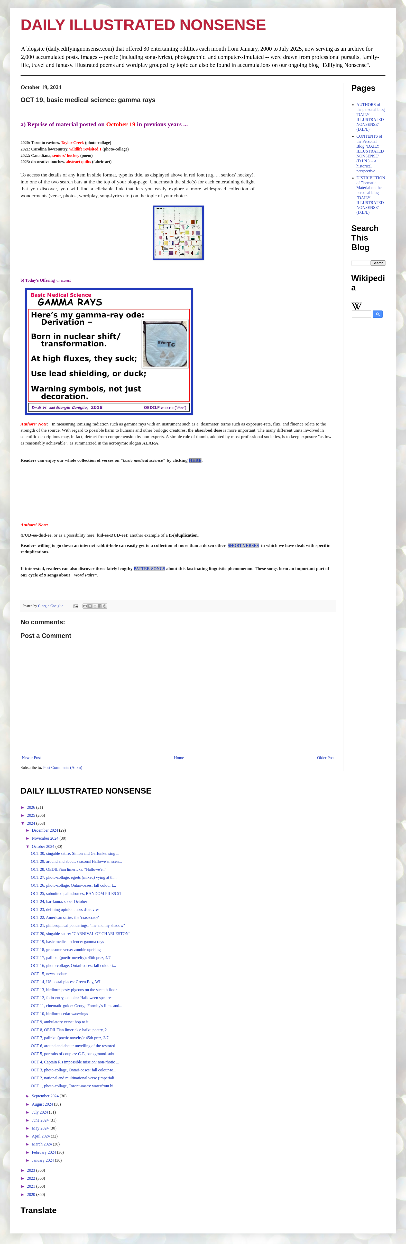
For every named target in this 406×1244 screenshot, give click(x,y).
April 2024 (41, 1136)
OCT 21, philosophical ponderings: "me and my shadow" (78, 925)
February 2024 (44, 1152)
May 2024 (41, 1128)
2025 (31, 815)
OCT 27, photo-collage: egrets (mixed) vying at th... (73, 877)
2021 (31, 1186)
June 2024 (41, 1120)
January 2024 (43, 1160)
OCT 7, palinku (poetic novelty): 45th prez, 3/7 (69, 1038)
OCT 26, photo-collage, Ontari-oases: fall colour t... (73, 885)
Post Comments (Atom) (62, 767)
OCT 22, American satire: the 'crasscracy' (65, 917)
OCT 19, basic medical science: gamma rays (67, 941)
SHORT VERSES (243, 545)
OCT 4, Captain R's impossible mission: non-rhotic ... (75, 1062)
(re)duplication (183, 535)
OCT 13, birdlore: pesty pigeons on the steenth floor (74, 990)
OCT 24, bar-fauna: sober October (59, 901)
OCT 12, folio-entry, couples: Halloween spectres (71, 998)
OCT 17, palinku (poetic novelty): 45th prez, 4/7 (70, 957)
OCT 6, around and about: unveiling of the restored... (74, 1046)
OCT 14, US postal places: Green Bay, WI (65, 982)
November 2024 (46, 838)
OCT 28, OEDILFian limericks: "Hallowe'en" (68, 869)
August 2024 (43, 1104)
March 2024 (42, 1144)
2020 (31, 1194)
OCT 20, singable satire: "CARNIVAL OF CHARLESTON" (80, 933)
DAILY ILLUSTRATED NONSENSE (143, 24)
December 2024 (45, 830)
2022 (31, 1178)
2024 (31, 823)
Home (179, 758)
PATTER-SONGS (149, 568)
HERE (195, 460)
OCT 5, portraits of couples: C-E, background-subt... (74, 1054)
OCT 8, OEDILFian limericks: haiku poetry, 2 (69, 1030)
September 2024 (46, 1096)
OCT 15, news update (49, 974)
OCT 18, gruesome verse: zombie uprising (66, 949)
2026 (31, 807)
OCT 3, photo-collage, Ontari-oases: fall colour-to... (73, 1070)
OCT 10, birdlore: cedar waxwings (59, 1013)
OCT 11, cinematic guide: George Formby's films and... (76, 1005)
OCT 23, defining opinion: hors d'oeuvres (65, 909)
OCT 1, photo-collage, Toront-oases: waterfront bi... (73, 1086)
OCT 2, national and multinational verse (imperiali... (74, 1078)
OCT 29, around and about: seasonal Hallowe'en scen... (76, 861)
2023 (31, 1170)
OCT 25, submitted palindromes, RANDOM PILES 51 (76, 893)
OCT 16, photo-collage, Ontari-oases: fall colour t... (73, 965)
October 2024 (44, 846)
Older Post (326, 758)
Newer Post (31, 758)
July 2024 (40, 1112)
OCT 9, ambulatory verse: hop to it (59, 1022)
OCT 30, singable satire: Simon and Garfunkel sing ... (75, 853)
